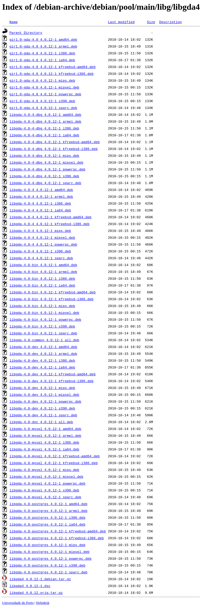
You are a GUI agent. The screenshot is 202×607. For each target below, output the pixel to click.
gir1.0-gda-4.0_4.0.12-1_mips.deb (42, 80)
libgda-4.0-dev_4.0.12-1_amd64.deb (43, 346)
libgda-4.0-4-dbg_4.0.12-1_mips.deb (44, 155)
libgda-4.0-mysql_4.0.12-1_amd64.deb (45, 428)
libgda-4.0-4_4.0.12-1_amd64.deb (41, 189)
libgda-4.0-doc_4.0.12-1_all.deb (41, 421)
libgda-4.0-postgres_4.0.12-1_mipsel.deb (49, 551)
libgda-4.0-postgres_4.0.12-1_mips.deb (47, 544)
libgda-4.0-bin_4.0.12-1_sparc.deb (43, 333)
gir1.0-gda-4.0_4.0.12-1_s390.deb (42, 100)
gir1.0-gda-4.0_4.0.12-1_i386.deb (42, 53)
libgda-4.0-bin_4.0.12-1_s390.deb (42, 326)
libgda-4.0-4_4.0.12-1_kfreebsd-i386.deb (49, 223)
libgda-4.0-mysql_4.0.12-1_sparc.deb (45, 497)
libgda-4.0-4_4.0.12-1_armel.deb (41, 196)
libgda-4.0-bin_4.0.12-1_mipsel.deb (44, 312)
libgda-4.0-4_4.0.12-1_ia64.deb (40, 210)
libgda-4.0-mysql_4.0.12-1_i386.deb (44, 442)
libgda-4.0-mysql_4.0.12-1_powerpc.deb (47, 483)
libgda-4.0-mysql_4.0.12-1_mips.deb (44, 469)
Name (13, 21)
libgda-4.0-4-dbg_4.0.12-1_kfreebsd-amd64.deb (54, 141)
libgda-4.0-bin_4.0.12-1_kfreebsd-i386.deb (51, 299)
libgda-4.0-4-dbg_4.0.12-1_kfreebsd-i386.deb (53, 148)
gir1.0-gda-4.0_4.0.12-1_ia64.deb (42, 60)
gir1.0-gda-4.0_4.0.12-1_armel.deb (43, 46)
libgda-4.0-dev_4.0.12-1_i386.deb (42, 360)
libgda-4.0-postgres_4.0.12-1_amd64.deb (48, 503)
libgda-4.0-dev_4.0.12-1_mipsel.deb (44, 394)
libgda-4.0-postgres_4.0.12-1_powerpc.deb (50, 558)
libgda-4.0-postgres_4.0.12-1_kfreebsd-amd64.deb (57, 531)
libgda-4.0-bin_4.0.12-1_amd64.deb (43, 264)
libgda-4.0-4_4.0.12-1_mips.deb (40, 230)
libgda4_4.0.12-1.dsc (29, 585)
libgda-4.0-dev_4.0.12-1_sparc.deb (43, 415)
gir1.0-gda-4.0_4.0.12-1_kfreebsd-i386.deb (51, 73)
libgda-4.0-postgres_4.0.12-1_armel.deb (48, 510)
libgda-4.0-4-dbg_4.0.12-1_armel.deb (45, 121)
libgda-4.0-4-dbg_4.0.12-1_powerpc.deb (47, 169)
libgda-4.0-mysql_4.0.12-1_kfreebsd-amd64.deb (54, 456)
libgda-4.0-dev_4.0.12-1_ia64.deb (42, 367)
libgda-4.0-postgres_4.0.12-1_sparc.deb (48, 572)
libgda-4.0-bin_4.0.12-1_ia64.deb (42, 285)
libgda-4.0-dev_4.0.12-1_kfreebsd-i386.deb (51, 380)
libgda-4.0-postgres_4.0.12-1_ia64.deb (47, 524)
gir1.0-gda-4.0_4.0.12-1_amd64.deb (43, 39)
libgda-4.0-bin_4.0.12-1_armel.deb (43, 271)
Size (151, 21)
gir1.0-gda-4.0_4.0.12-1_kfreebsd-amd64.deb (52, 66)
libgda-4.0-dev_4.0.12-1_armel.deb (43, 353)
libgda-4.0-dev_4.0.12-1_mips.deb (42, 387)
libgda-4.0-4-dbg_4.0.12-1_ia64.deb (44, 135)
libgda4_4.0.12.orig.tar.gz (36, 592)
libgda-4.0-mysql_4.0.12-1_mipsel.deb (46, 476)
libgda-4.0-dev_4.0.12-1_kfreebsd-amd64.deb (52, 374)
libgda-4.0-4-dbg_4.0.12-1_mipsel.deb (46, 162)
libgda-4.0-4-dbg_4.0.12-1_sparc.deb (45, 182)
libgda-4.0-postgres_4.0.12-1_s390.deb (47, 565)
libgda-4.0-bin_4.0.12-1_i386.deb (42, 278)
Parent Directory (25, 32)
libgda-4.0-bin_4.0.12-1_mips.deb (42, 305)
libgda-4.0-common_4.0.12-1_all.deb (44, 340)
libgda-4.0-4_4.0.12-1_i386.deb (40, 203)
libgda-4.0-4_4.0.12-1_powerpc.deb (43, 244)
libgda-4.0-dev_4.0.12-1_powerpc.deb (45, 401)
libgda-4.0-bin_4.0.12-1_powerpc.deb (45, 319)
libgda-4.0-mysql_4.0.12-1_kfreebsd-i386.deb (53, 462)
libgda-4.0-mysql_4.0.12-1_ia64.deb (44, 449)
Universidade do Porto (18, 603)
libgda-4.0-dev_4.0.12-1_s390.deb (42, 408)
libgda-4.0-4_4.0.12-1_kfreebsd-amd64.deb (50, 217)
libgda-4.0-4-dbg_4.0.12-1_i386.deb (44, 128)
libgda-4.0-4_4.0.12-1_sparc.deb (41, 258)
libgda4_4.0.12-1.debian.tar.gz (40, 579)
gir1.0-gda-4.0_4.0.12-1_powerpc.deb (45, 94)
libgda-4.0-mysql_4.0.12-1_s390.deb (44, 490)
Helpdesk (42, 603)
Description (170, 21)
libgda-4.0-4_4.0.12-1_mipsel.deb (42, 237)
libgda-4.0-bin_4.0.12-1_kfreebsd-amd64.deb (52, 292)
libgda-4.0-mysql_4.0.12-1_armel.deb (45, 435)
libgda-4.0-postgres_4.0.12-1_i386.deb (47, 517)
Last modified (121, 21)
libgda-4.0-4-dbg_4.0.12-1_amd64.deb (45, 114)
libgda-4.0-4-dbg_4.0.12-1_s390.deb (44, 176)
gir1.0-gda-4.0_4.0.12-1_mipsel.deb (44, 87)
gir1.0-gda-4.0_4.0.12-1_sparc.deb (43, 107)
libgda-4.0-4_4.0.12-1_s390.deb (40, 251)
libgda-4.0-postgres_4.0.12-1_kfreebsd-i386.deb (56, 538)
